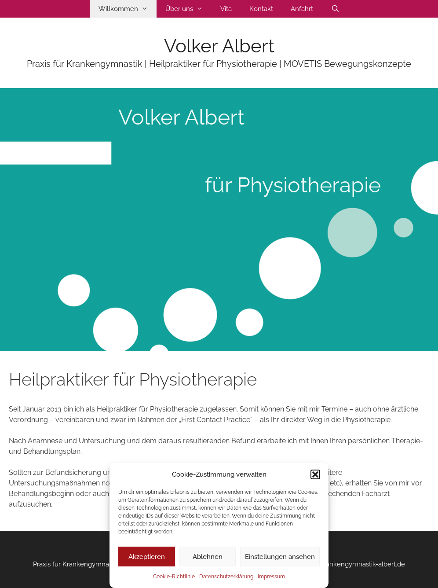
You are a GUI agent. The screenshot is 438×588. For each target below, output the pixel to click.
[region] (219, 219)
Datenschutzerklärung (226, 576)
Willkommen (128, 9)
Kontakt (261, 9)
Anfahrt (302, 9)
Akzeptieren (146, 557)
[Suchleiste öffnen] (335, 9)
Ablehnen (208, 557)
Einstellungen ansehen (280, 557)
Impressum (271, 576)
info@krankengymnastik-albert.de (354, 564)
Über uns (188, 9)
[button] (315, 474)
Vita (226, 9)
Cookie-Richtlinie (174, 576)
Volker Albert (219, 46)
